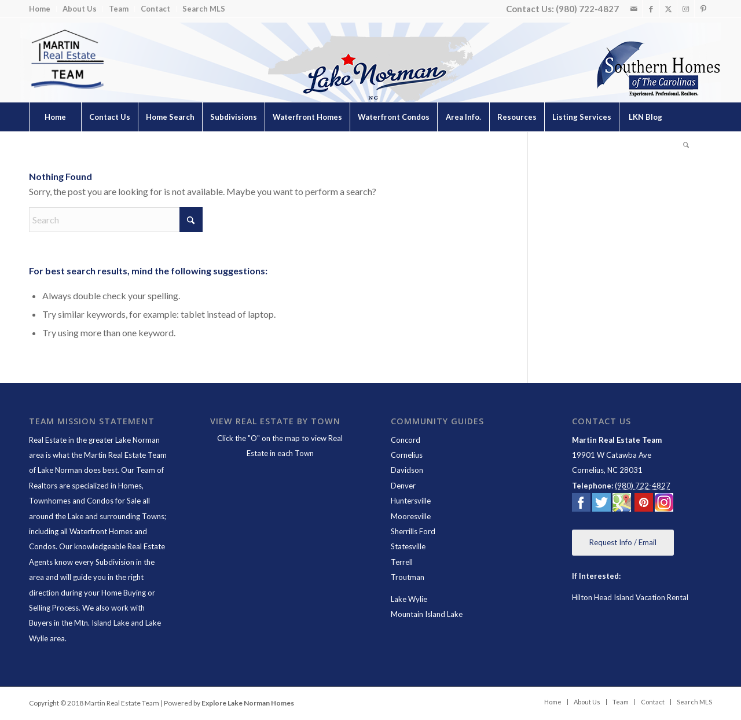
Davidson (407, 470)
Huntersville (411, 500)
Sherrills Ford (413, 531)
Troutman (407, 577)
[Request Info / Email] (623, 543)
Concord (405, 440)
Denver (403, 485)
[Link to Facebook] (651, 8)
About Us (80, 8)
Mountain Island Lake (427, 614)
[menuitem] (43, 9)
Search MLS (203, 8)
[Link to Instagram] (685, 8)
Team (119, 8)
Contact (155, 8)
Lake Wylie (409, 599)
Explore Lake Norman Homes (247, 703)
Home (39, 8)
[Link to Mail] (633, 8)
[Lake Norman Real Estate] (66, 60)
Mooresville (411, 516)
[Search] (686, 145)
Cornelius (407, 455)
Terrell (402, 562)
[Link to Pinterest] (703, 8)
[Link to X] (668, 8)
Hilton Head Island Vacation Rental (630, 597)
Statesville (408, 546)
